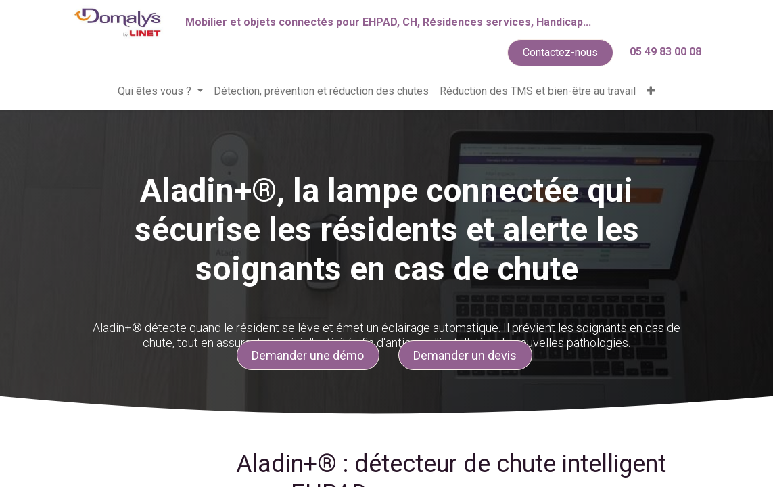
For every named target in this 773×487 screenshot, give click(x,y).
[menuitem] (321, 91)
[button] (651, 91)
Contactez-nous (560, 52)
